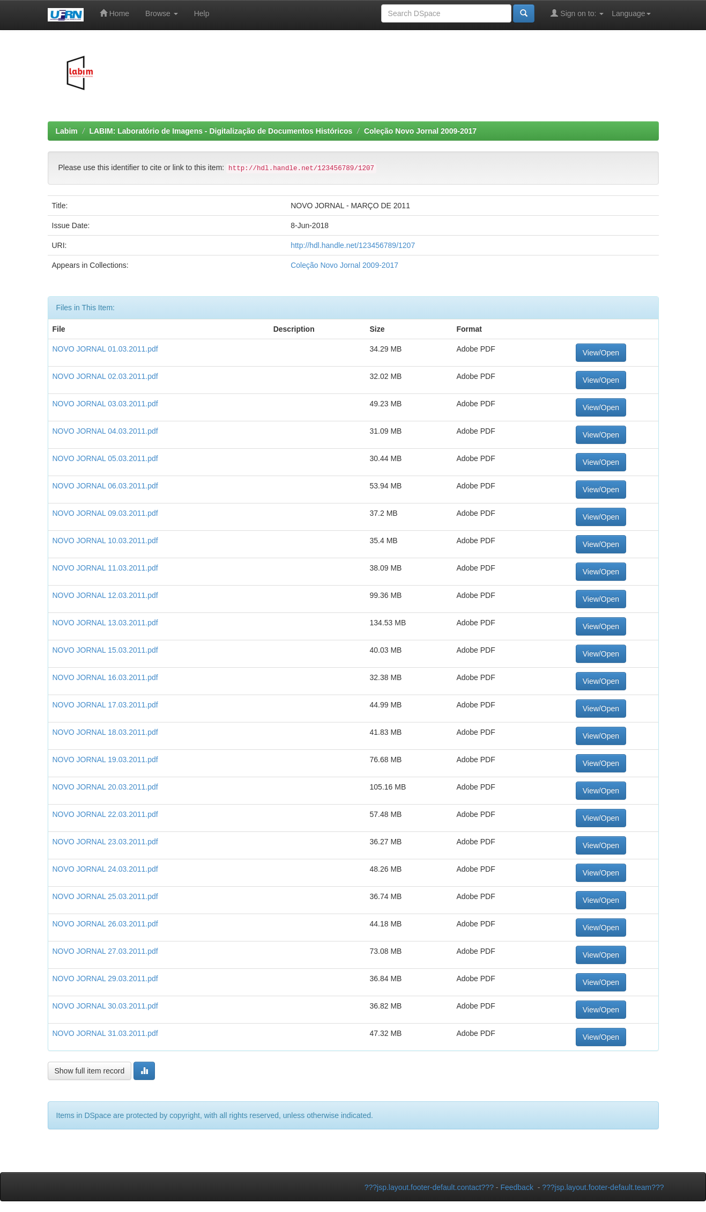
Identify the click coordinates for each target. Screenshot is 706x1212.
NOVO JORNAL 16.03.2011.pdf (105, 677)
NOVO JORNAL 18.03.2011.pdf (105, 732)
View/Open (601, 352)
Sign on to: (577, 13)
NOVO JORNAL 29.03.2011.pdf (105, 978)
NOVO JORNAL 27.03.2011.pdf (105, 951)
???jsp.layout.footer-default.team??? (603, 1187)
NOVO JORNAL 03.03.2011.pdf (105, 403)
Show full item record (90, 1071)
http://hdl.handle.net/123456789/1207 (353, 245)
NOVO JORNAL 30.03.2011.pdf (105, 1006)
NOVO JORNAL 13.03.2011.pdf (105, 622)
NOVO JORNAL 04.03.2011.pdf (105, 431)
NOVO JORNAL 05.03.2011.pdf (105, 458)
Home (114, 13)
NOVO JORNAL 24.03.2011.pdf (105, 869)
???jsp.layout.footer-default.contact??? (429, 1187)
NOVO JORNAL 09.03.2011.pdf (105, 513)
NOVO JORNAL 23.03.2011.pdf (105, 841)
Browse (161, 13)
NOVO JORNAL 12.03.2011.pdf (105, 595)
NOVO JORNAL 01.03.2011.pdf (105, 349)
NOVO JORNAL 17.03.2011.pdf (105, 704)
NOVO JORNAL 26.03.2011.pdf (105, 923)
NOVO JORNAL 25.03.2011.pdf (105, 896)
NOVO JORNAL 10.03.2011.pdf (105, 540)
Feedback (516, 1187)
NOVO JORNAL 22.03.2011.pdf (105, 814)
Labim (67, 131)
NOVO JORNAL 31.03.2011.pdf (105, 1033)
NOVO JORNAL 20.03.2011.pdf (105, 787)
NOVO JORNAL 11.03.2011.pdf (105, 568)
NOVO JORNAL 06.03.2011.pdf (105, 485)
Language (631, 13)
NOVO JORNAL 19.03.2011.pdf (105, 759)
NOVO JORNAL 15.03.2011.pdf (105, 650)
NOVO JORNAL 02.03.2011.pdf (105, 376)
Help (202, 13)
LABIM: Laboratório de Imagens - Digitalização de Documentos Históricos (220, 131)
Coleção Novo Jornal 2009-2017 (420, 131)
